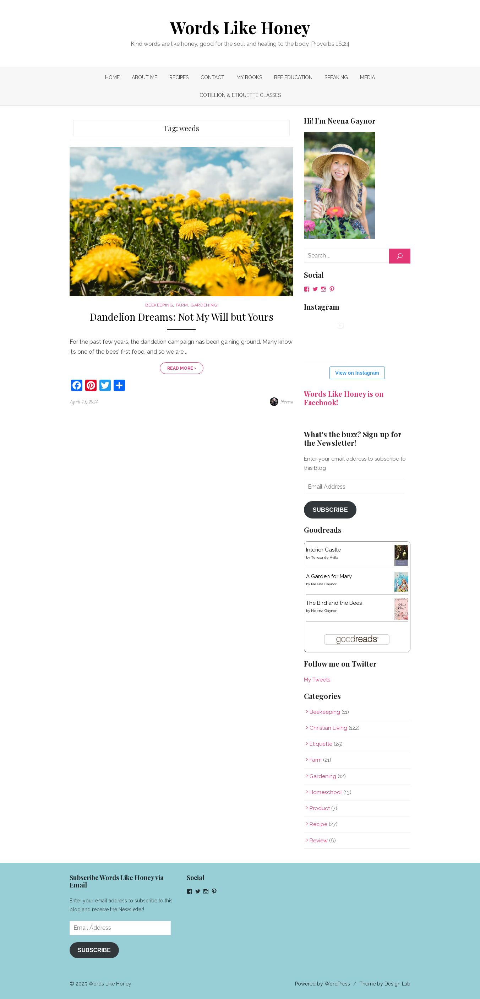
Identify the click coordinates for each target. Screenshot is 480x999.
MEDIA (367, 77)
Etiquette (321, 744)
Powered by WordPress (322, 984)
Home (112, 77)
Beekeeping (159, 305)
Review (319, 840)
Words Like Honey (240, 27)
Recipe (318, 824)
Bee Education (293, 77)
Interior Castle (323, 550)
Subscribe (330, 509)
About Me (144, 77)
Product (320, 808)
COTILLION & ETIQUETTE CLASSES (240, 95)
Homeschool (326, 792)
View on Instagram (357, 373)
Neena (286, 402)
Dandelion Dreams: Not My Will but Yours (181, 317)
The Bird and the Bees (334, 603)
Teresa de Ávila (324, 557)
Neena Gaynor (324, 584)
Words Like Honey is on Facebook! (344, 398)
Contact (212, 77)
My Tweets (317, 680)
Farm (182, 305)
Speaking (336, 77)
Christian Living (328, 728)
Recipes (179, 77)
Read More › (181, 368)
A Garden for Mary (329, 576)
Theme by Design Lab (384, 984)
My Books (249, 77)
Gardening (204, 305)
